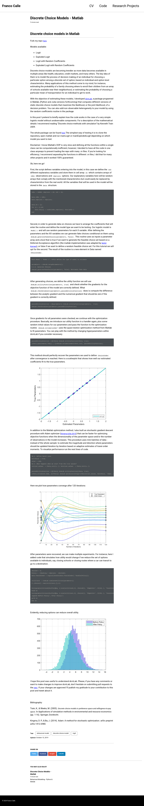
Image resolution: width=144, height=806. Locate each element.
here (45, 41)
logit (74, 750)
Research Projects (125, 6)
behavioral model (43, 750)
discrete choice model (61, 750)
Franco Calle (11, 6)
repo (36, 704)
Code (103, 6)
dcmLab (89, 99)
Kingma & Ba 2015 (69, 442)
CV (91, 6)
